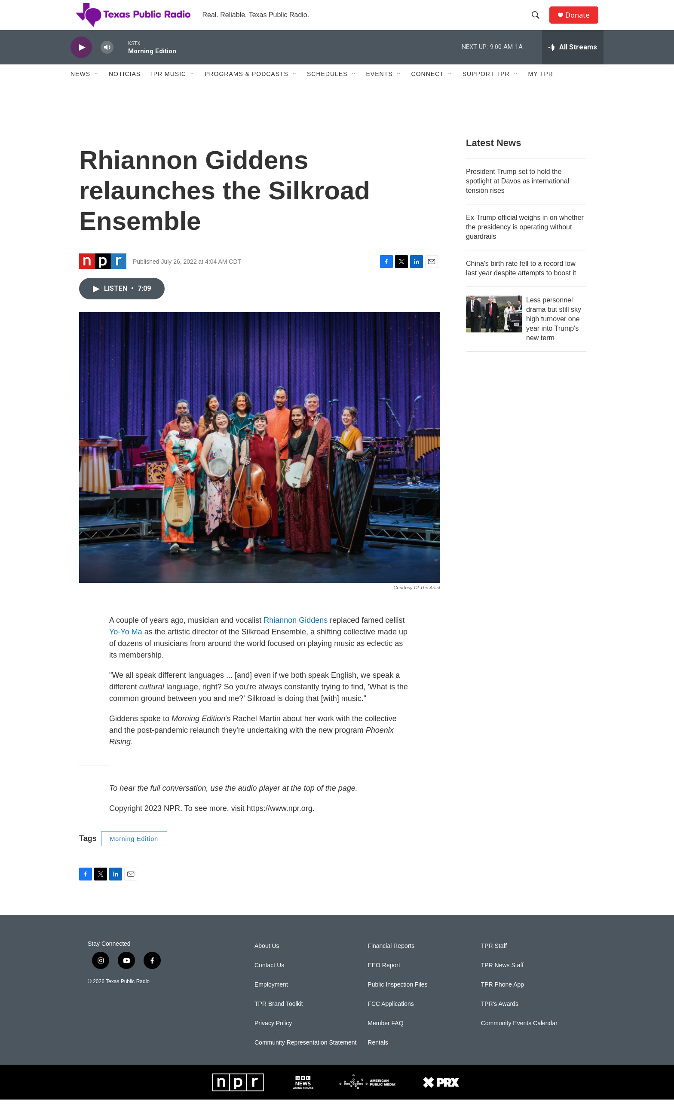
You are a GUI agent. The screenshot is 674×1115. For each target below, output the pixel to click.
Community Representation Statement (305, 1058)
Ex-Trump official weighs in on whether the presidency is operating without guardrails (525, 242)
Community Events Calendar (519, 1039)
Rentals (378, 1058)
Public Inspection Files (397, 1000)
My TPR (540, 89)
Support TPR (486, 89)
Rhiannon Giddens (295, 635)
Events (379, 89)
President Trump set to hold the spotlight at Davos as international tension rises (517, 196)
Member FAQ (385, 1039)
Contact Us (269, 981)
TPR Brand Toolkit (278, 1019)
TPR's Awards (499, 1019)
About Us (266, 961)
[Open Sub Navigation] (96, 89)
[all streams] (573, 62)
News (80, 89)
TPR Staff (494, 961)
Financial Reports (391, 961)
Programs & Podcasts (246, 89)
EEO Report (384, 981)
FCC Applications (391, 1019)
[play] (81, 62)
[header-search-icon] (538, 23)
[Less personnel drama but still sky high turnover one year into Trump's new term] (494, 329)
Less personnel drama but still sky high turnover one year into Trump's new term (553, 333)
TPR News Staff (502, 981)
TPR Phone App (502, 1000)
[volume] (107, 62)
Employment (271, 1000)
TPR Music (167, 89)
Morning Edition (134, 853)
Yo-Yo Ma (125, 647)
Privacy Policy (273, 1039)
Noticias (125, 89)
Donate (581, 22)
